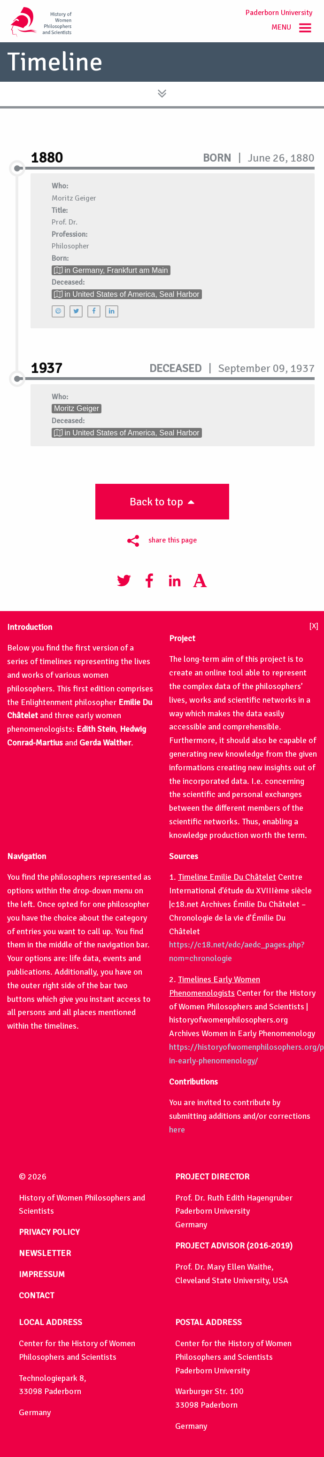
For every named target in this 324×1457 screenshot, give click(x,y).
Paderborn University (279, 12)
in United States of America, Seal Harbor (127, 294)
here (177, 1129)
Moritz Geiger (76, 408)
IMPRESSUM (42, 1274)
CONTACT (36, 1295)
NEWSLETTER (45, 1253)
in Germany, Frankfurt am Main (111, 270)
